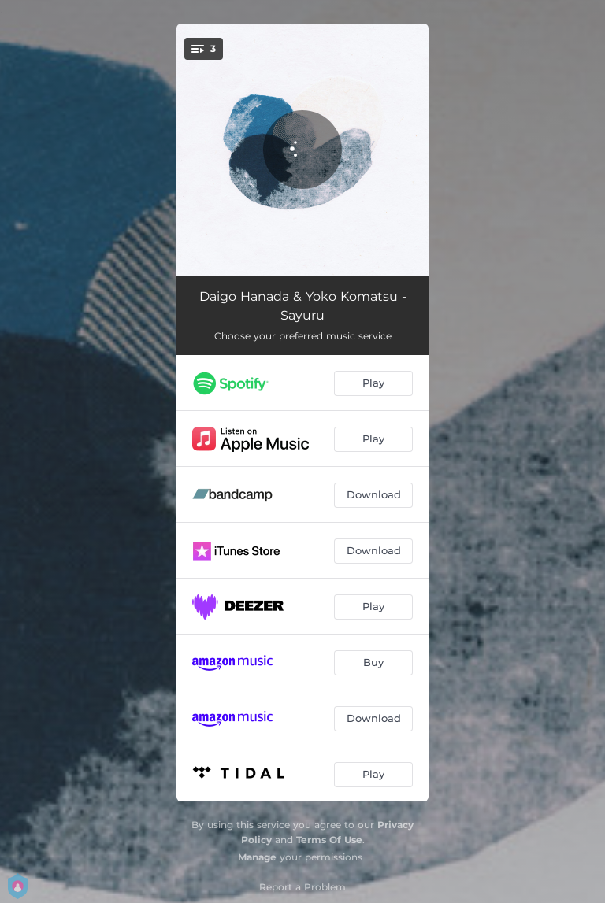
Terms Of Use (329, 840)
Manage (257, 857)
